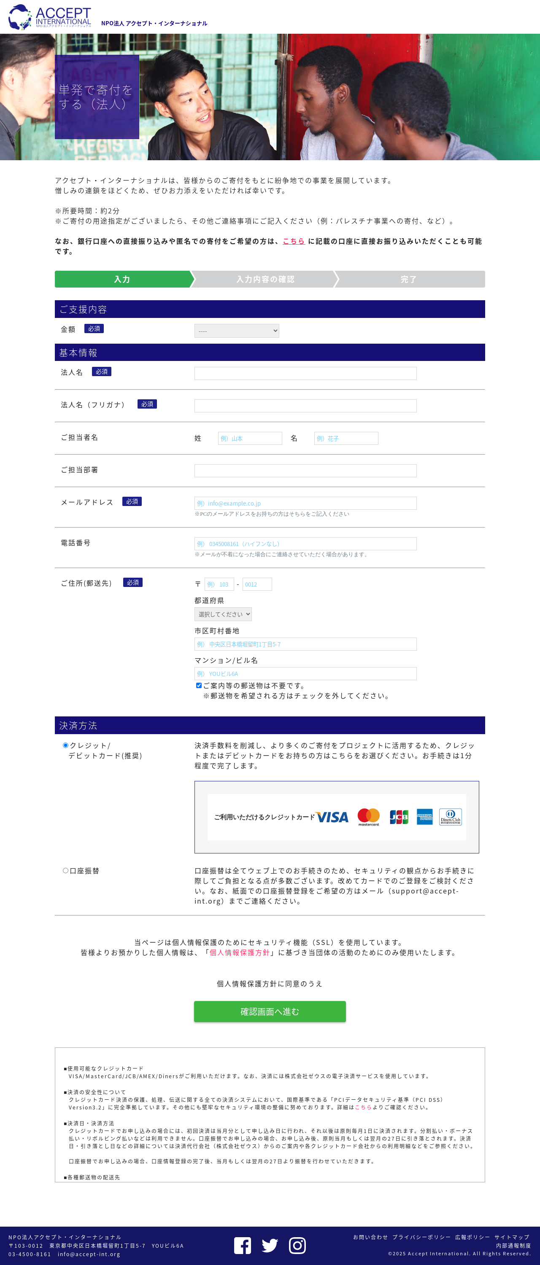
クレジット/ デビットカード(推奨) (102, 750)
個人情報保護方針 (240, 952)
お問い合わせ (371, 1237)
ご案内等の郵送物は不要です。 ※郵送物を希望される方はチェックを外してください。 (298, 690)
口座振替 (85, 870)
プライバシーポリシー (421, 1237)
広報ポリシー (473, 1237)
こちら (294, 241)
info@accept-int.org (89, 1254)
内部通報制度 (514, 1245)
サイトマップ (512, 1237)
